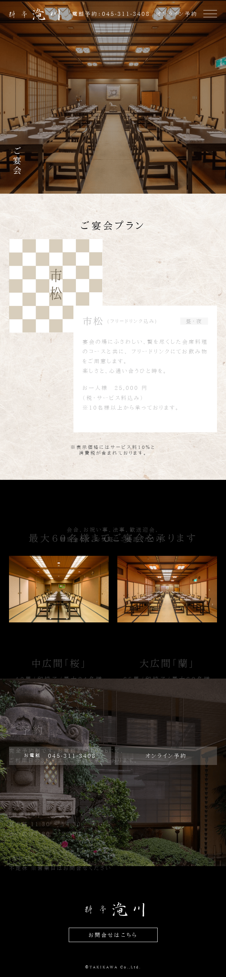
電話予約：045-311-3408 (111, 14)
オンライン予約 (177, 14)
